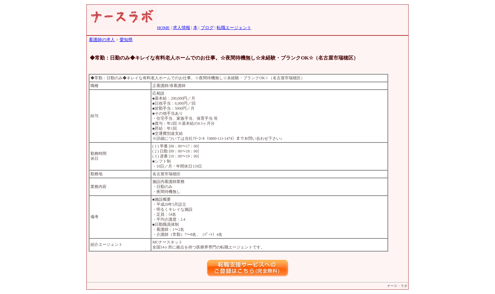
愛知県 (126, 39)
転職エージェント (234, 27)
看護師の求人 (102, 39)
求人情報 (181, 27)
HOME (163, 27)
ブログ (207, 27)
